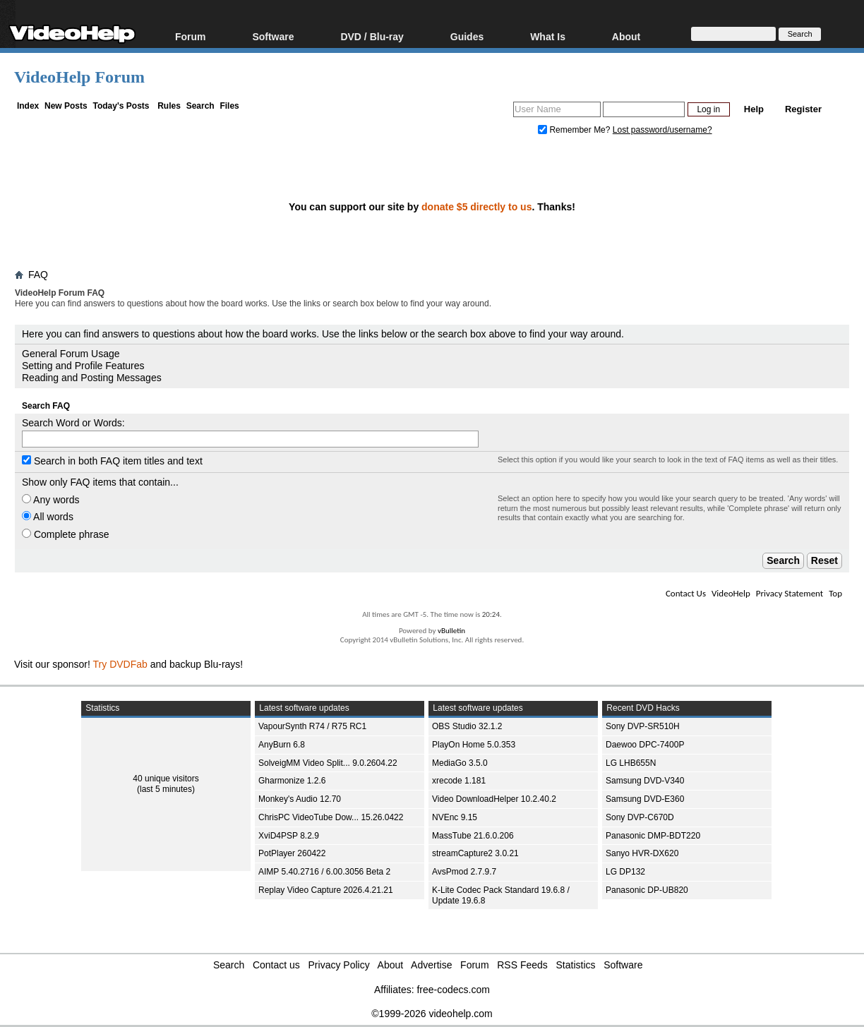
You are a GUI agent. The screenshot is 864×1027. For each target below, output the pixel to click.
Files (229, 106)
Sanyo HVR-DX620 (642, 853)
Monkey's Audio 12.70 (299, 799)
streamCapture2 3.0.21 (475, 853)
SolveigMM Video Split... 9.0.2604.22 (327, 763)
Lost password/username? (662, 130)
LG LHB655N (631, 763)
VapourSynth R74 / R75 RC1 (312, 726)
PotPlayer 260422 (291, 853)
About (626, 36)
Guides (467, 36)
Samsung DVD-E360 (645, 799)
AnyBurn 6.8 (281, 745)
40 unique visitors (165, 778)
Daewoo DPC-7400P (645, 745)
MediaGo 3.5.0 (460, 763)
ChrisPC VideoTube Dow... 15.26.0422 (330, 817)
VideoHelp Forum (79, 77)
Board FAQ (44, 317)
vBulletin (451, 630)
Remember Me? (575, 130)
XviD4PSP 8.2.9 (288, 836)
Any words (50, 499)
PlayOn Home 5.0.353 (473, 745)
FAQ (38, 274)
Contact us (276, 965)
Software (273, 36)
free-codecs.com (452, 989)
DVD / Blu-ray (371, 36)
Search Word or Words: (73, 422)
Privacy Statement (789, 593)
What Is (547, 36)
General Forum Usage (71, 353)
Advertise (431, 965)
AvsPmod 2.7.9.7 (464, 872)
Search (200, 106)
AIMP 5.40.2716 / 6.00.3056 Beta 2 (324, 872)
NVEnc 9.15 (454, 817)
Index (28, 106)
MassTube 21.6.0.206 (473, 836)
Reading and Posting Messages (92, 377)
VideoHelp (731, 593)
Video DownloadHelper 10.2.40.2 (494, 799)
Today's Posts (120, 106)
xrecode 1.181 (459, 781)
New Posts (66, 106)
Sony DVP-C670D (640, 817)
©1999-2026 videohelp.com (431, 1013)
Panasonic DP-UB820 (647, 890)
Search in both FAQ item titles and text (112, 461)
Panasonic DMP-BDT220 (653, 836)
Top (835, 593)
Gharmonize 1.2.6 (291, 781)
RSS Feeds (522, 965)
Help (754, 109)
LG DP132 (625, 872)
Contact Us (686, 593)
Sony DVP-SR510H (643, 726)
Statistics (576, 965)
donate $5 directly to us (476, 206)
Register (803, 109)
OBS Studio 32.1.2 (467, 726)
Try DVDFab (120, 664)
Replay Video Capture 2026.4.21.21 (325, 890)
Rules (169, 106)
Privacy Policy (339, 965)
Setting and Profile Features (83, 365)
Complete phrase (65, 534)
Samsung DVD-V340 (645, 781)
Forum (190, 36)
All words (47, 516)
